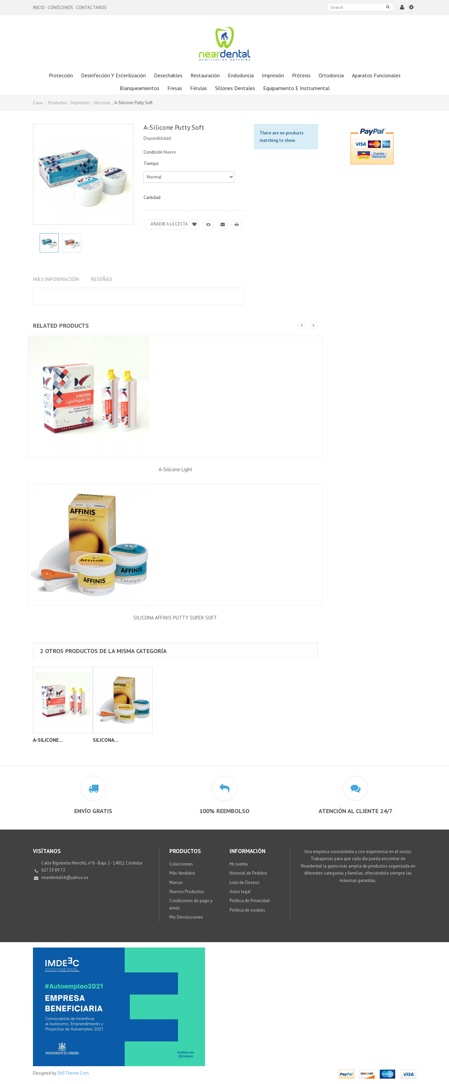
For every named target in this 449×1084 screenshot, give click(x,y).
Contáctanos (91, 7)
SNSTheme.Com (73, 1073)
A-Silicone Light (175, 469)
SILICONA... (105, 740)
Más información (56, 279)
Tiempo (152, 163)
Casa (37, 103)
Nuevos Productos (186, 891)
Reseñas (101, 279)
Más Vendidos (182, 873)
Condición (153, 152)
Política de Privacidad (250, 901)
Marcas (176, 882)
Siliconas (102, 103)
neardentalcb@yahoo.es (64, 877)
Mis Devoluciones (186, 917)
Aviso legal (240, 891)
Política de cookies (247, 910)
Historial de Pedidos (248, 873)
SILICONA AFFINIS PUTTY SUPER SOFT (175, 617)
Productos (57, 103)
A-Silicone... (48, 740)
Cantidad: (152, 197)
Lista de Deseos (244, 882)
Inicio (39, 7)
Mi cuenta (239, 864)
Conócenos (60, 7)
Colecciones (181, 864)
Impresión (80, 103)
